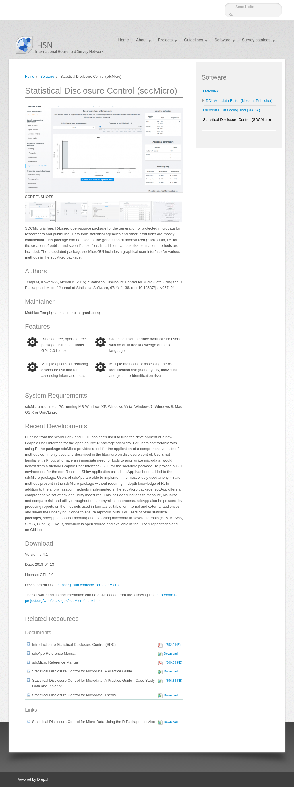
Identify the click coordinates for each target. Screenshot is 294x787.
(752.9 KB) (172, 644)
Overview (210, 91)
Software (222, 40)
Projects (165, 40)
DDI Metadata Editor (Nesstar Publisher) (239, 100)
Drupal (42, 779)
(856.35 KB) (173, 680)
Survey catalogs (256, 40)
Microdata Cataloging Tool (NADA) (231, 110)
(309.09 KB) (173, 662)
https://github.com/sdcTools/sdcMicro (87, 585)
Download (171, 653)
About (141, 40)
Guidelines (193, 40)
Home (123, 40)
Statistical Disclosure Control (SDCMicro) (237, 119)
